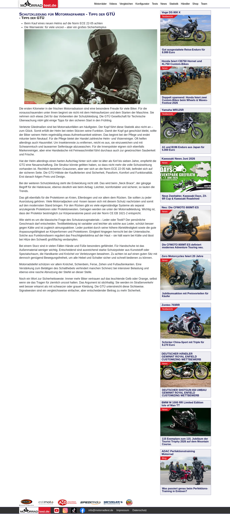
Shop (195, 3)
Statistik (173, 3)
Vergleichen (126, 3)
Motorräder (100, 3)
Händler (185, 3)
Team (204, 3)
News (163, 3)
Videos (113, 3)
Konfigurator (142, 3)
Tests (155, 3)
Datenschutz (139, 510)
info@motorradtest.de (100, 510)
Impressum (122, 510)
